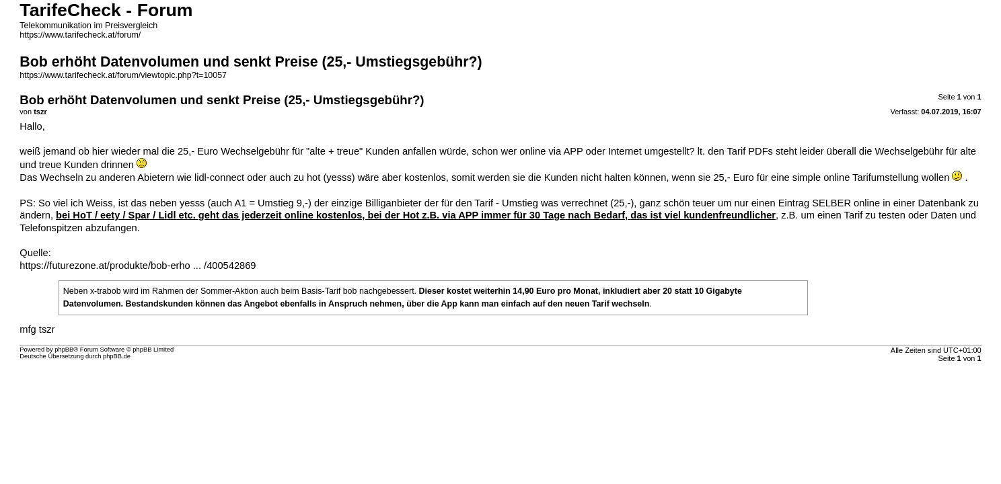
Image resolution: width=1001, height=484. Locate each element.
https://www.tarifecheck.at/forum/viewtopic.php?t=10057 (123, 75)
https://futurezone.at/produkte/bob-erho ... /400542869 (138, 265)
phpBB (63, 349)
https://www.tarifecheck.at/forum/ (80, 35)
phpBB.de (117, 356)
